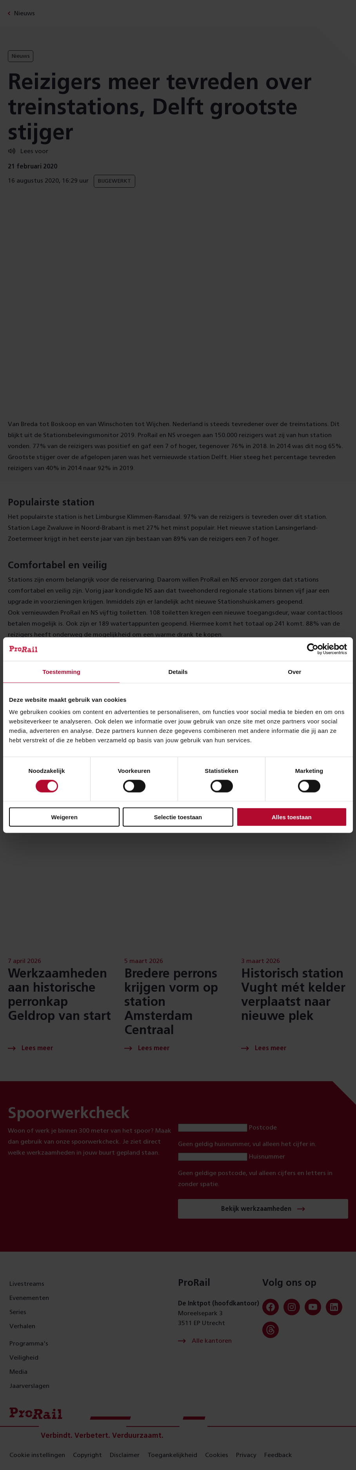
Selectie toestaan (178, 817)
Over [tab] (294, 671)
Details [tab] (177, 671)
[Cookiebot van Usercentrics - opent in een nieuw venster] (312, 649)
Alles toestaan (292, 817)
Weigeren (64, 817)
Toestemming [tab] (61, 671)
